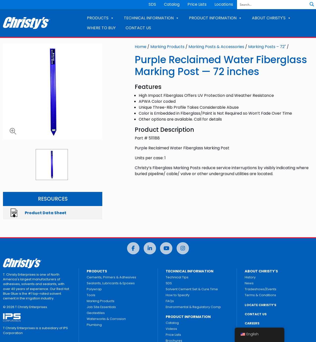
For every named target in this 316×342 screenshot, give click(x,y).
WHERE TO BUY (101, 28)
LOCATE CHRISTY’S (260, 305)
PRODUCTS (100, 18)
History (250, 277)
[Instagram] (183, 248)
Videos (171, 329)
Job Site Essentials (101, 307)
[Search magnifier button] (312, 4)
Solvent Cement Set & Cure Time (192, 289)
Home (140, 47)
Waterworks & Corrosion (106, 319)
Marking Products (167, 47)
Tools (91, 295)
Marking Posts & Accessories (216, 47)
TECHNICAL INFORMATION (151, 18)
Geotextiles (96, 313)
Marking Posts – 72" (267, 47)
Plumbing (94, 325)
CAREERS (252, 323)
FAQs (170, 301)
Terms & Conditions (260, 295)
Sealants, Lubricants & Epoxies (111, 283)
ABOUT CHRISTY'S (271, 18)
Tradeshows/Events (260, 289)
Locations (223, 4)
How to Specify (177, 295)
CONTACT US (138, 28)
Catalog (172, 4)
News (249, 283)
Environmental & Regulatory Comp (193, 307)
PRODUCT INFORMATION (215, 18)
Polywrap (94, 289)
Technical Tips (177, 277)
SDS (152, 4)
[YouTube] (166, 248)
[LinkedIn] (150, 248)
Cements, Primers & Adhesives (111, 277)
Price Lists (197, 4)
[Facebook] (133, 248)
